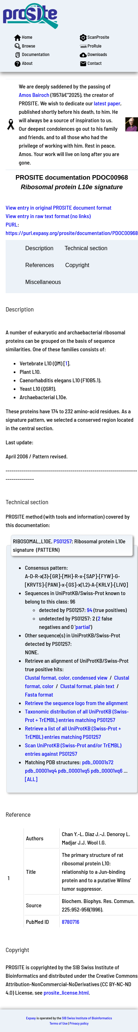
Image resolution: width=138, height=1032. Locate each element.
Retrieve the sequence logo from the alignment (76, 702)
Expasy (31, 1018)
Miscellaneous (43, 282)
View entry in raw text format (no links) (48, 215)
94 (90, 609)
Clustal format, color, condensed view (66, 677)
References (39, 265)
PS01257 (63, 541)
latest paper (107, 103)
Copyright (77, 265)
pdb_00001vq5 (74, 770)
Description (39, 248)
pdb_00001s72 (98, 762)
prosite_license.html (66, 992)
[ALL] (31, 778)
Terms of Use (58, 1023)
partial (82, 626)
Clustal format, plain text (87, 685)
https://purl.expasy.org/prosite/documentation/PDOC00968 (72, 232)
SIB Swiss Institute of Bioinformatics (87, 1018)
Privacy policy (79, 1023)
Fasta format (39, 694)
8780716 (70, 921)
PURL (12, 224)
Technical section (86, 248)
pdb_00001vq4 (41, 770)
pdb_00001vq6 (106, 770)
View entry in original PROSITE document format (58, 207)
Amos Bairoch (34, 94)
